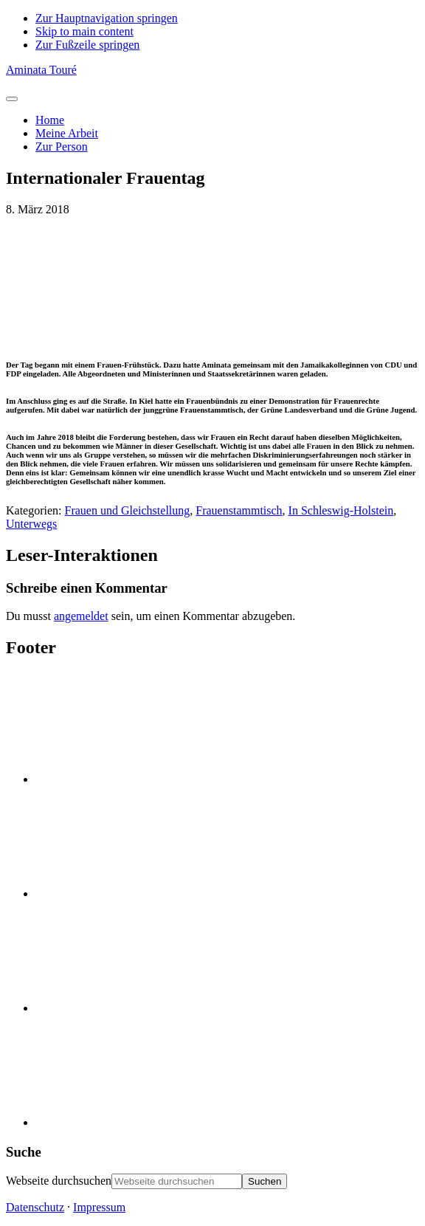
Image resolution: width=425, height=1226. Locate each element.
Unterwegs (31, 523)
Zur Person (61, 146)
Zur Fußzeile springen (87, 44)
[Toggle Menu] (12, 99)
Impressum (99, 1207)
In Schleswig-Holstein (341, 510)
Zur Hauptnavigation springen (106, 18)
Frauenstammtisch (239, 510)
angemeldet (81, 616)
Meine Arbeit (66, 133)
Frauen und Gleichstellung (127, 510)
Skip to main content (84, 31)
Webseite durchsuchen (58, 1180)
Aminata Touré (41, 69)
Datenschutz (35, 1207)
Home (49, 120)
